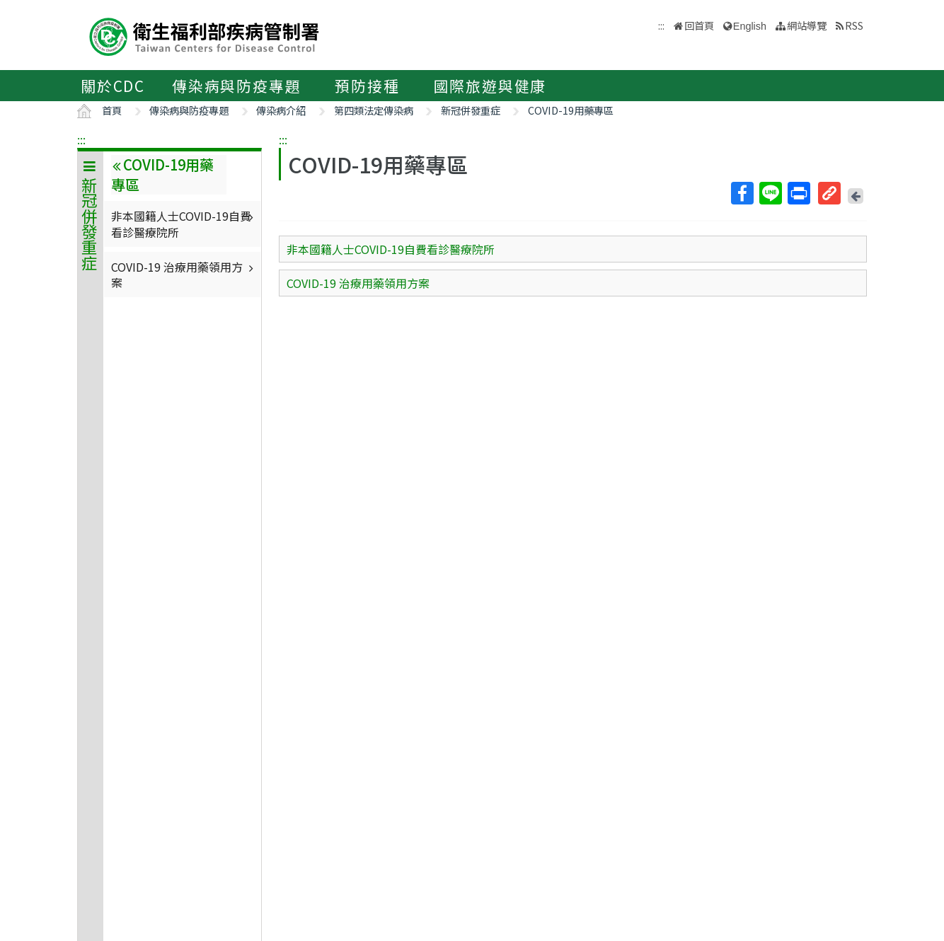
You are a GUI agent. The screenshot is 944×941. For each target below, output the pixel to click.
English (749, 26)
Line (770, 193)
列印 (798, 193)
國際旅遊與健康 (490, 85)
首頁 (112, 110)
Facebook (742, 193)
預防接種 (367, 85)
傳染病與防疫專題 (236, 85)
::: (81, 139)
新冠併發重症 (470, 110)
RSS (854, 25)
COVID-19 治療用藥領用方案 (184, 274)
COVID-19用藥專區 (571, 110)
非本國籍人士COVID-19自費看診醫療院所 (184, 223)
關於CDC (113, 85)
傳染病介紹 (281, 110)
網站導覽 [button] (807, 25)
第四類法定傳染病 (373, 110)
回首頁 (699, 25)
